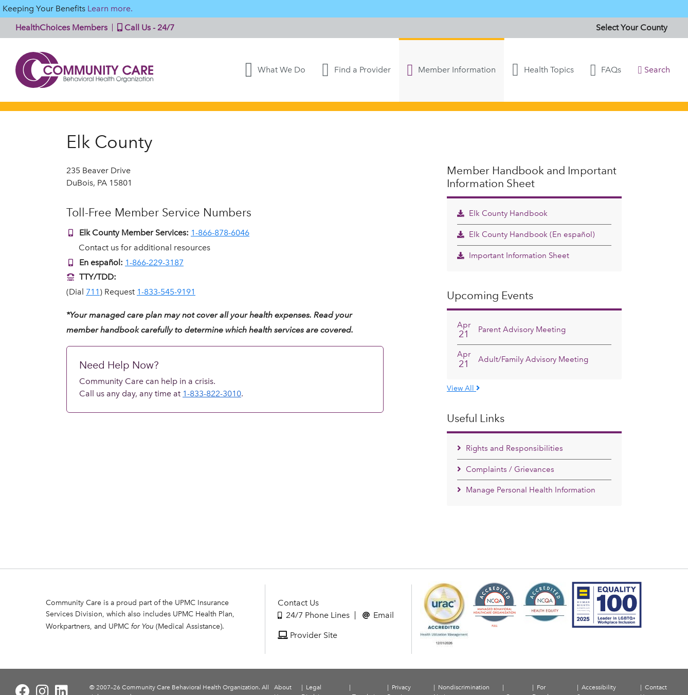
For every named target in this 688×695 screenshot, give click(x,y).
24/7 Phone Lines (314, 615)
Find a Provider (356, 70)
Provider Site (307, 635)
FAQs (606, 70)
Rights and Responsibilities (510, 448)
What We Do (275, 70)
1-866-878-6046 (220, 232)
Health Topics (542, 70)
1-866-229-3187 (154, 262)
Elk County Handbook (502, 213)
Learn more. (110, 8)
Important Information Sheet (513, 255)
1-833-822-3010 (212, 393)
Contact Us (298, 603)
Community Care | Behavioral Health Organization (84, 70)
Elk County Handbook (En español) (526, 234)
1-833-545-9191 (166, 292)
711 (93, 292)
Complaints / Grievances (505, 469)
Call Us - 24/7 (143, 27)
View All (463, 388)
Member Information (451, 70)
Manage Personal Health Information (526, 490)
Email (378, 615)
